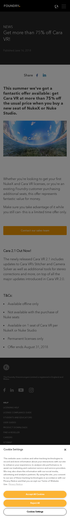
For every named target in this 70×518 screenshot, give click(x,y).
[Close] (65, 449)
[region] (35, 481)
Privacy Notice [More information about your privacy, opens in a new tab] (16, 484)
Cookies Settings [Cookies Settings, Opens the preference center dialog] (35, 511)
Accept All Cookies (35, 494)
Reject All (35, 503)
